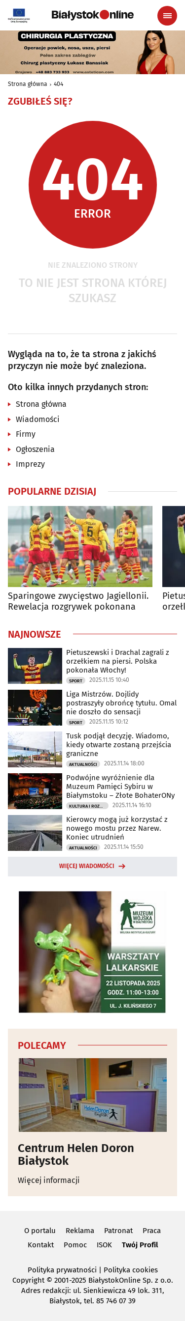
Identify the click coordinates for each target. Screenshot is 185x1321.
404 (58, 84)
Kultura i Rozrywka (89, 806)
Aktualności (83, 764)
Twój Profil (140, 1244)
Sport (75, 680)
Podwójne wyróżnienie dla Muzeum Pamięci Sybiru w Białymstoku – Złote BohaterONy (120, 786)
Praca (152, 1230)
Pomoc (75, 1244)
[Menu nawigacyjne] (167, 16)
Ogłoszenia (35, 449)
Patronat (118, 1230)
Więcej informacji (49, 1180)
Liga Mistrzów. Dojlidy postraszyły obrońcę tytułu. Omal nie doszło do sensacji (121, 703)
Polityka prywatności (62, 1269)
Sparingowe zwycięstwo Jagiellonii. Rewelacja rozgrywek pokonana (78, 601)
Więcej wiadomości (86, 866)
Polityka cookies (131, 1269)
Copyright (28, 1280)
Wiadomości (38, 419)
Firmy (26, 434)
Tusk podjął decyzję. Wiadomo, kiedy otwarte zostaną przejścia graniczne (118, 744)
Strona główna (27, 84)
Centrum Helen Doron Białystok (76, 1155)
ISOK (104, 1244)
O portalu (40, 1230)
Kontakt (41, 1244)
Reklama (80, 1230)
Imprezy (30, 464)
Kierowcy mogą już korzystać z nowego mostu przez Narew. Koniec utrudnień (117, 828)
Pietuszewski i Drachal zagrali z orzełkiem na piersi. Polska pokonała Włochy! (117, 661)
